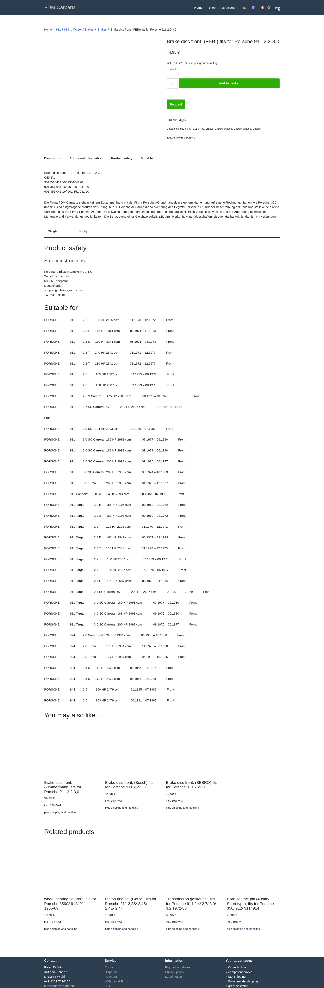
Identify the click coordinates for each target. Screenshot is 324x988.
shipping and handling (204, 63)
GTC (108, 984)
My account (229, 7)
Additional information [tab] (86, 158)
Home (198, 7)
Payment (111, 974)
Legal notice (173, 974)
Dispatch (111, 970)
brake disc (179, 137)
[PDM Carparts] (60, 7)
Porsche (190, 137)
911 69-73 (186, 128)
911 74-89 (62, 29)
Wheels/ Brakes (83, 29)
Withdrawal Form (116, 979)
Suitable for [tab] (149, 158)
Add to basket (229, 83)
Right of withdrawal (178, 965)
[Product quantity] (172, 83)
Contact (110, 965)
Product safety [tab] (121, 158)
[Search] (268, 7)
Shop (212, 7)
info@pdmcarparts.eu (59, 984)
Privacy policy (174, 970)
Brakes (102, 29)
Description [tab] (52, 158)
